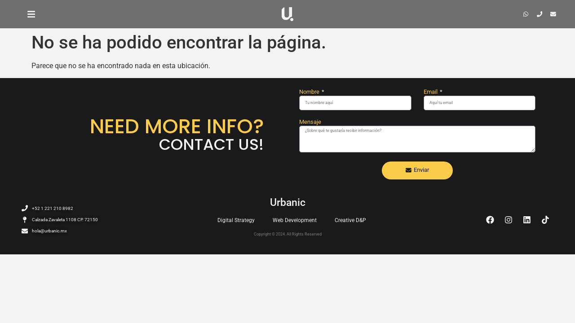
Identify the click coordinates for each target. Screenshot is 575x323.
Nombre (310, 92)
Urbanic (287, 202)
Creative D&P (350, 220)
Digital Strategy (236, 220)
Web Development (295, 220)
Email (431, 92)
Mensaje (310, 122)
